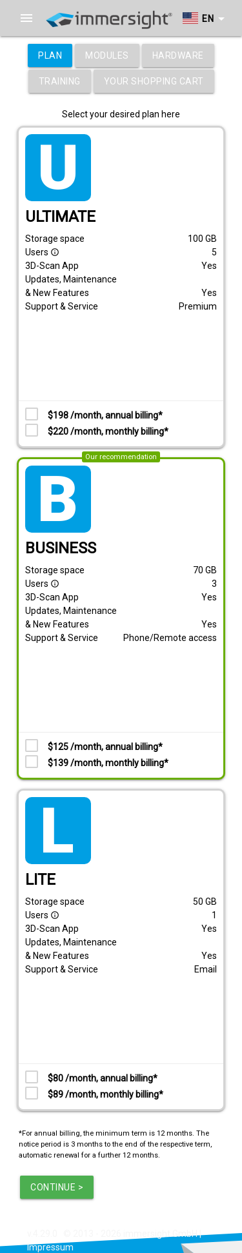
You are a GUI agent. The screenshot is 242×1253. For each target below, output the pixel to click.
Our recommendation (121, 457)
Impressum (50, 1247)
